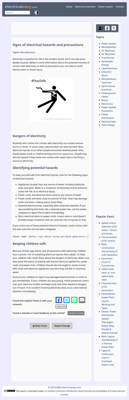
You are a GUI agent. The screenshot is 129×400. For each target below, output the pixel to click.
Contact (120, 6)
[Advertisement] (51, 28)
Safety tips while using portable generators (57, 237)
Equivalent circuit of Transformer (108, 262)
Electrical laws (109, 121)
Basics (105, 100)
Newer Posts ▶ (62, 325)
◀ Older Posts (39, 325)
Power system (105, 6)
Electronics (107, 103)
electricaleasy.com (71, 387)
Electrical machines (85, 6)
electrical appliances (63, 153)
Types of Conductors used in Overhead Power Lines (108, 357)
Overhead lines (109, 68)
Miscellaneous (27, 52)
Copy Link (61, 306)
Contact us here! (76, 313)
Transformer (108, 57)
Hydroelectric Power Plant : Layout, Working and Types (108, 300)
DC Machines (108, 54)
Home (69, 6)
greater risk (25, 254)
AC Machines (108, 50)
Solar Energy (108, 125)
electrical (21, 7)
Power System (109, 43)
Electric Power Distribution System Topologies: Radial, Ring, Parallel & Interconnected (109, 322)
